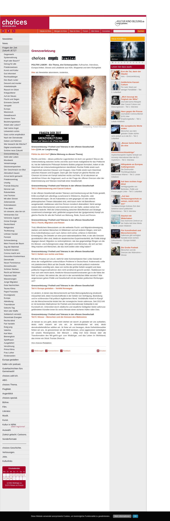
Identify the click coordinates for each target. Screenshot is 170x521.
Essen (47, 506)
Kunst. (5, 420)
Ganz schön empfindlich (14, 134)
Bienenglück (9, 336)
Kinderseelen (9, 356)
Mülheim (68, 509)
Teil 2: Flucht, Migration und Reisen (48, 223)
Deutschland (9, 224)
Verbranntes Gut (11, 215)
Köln (90, 506)
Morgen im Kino (60, 31)
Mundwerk (8, 160)
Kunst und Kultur (11, 70)
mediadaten (93, 499)
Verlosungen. (8, 452)
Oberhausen (83, 509)
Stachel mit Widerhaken (126, 217)
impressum (67, 499)
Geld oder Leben (11, 157)
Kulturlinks (7, 461)
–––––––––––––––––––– (14, 443)
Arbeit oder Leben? (12, 125)
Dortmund (73, 504)
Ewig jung (8, 327)
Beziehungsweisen (12, 122)
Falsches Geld (10, 275)
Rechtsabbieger (11, 77)
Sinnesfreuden (10, 266)
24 (17, 475)
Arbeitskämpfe (10, 86)
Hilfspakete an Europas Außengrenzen (132, 165)
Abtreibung (8, 301)
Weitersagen (39, 351)
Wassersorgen (10, 279)
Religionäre (9, 227)
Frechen (54, 506)
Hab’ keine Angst (11, 128)
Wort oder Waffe (11, 311)
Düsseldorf (82, 504)
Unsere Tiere (9, 118)
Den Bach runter (11, 80)
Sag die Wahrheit (11, 247)
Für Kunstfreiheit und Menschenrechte (131, 231)
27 (4, 478)
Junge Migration (11, 282)
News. (5, 43)
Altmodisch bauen (12, 173)
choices (53, 501)
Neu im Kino (75, 31)
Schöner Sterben (11, 269)
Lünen (61, 509)
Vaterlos (7, 330)
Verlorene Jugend (11, 218)
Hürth (85, 506)
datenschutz (77, 499)
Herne (79, 506)
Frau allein (8, 208)
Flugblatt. (6, 389)
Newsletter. (7, 39)
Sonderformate (9, 439)
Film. (4, 407)
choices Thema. (9, 384)
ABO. (4, 380)
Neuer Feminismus (12, 263)
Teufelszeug (9, 231)
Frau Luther (9, 353)
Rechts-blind (9, 320)
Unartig (7, 183)
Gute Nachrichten (11, 285)
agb (85, 499)
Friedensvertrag (11, 179)
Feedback (66, 351)
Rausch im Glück (11, 90)
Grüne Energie (10, 221)
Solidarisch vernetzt (12, 314)
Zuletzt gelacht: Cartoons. (14, 434)
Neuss (74, 509)
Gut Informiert (10, 73)
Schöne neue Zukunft (13, 150)
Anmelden (106, 31)
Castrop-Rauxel (61, 504)
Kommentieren (53, 351)
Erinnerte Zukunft (11, 102)
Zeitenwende (9, 202)
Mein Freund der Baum (14, 243)
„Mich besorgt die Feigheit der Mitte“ (129, 98)
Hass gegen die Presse (131, 111)
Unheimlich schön (11, 131)
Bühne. (5, 402)
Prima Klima (9, 349)
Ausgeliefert (9, 343)
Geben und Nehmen (13, 141)
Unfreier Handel (11, 234)
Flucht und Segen (11, 99)
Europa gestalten (10, 360)
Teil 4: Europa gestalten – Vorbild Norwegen (51, 288)
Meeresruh (8, 112)
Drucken (103, 351)
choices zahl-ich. (10, 376)
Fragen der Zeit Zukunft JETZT (16, 49)
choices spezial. (10, 398)
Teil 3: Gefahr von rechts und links (47, 254)
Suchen (141, 31)
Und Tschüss (9, 195)
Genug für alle (10, 64)
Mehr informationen (122, 516)
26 (24, 475)
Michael (115, 59)
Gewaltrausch (10, 115)
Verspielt (7, 105)
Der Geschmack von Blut (15, 170)
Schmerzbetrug (10, 240)
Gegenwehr (9, 54)
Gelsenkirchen (64, 506)
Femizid (7, 237)
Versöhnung (9, 346)
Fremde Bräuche (11, 186)
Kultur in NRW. (9, 424)
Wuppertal (81, 511)
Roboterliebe (9, 192)
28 (8, 478)
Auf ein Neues (10, 96)
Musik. (5, 415)
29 (11, 478)
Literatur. (6, 411)
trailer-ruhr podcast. (11, 364)
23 (14, 475)
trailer (68, 501)
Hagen (73, 506)
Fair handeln (9, 324)
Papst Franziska (11, 292)
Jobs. (4, 457)
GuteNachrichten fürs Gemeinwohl (12, 370)
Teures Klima (9, 288)
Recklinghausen (58, 511)
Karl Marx (8, 333)
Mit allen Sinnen (11, 199)
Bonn (52, 504)
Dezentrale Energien (13, 317)
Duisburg (90, 504)
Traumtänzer (9, 304)
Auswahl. (6, 430)
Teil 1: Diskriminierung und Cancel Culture (51, 188)
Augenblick (7, 393)
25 (21, 475)
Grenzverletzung (11, 154)
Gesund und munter (12, 83)
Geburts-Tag (9, 308)
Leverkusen (53, 509)
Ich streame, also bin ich (14, 211)
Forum (85, 31)
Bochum (46, 504)
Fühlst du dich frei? (40, 154)
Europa (7, 109)
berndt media (56, 499)
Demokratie (9, 259)
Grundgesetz (9, 295)
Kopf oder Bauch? (12, 61)
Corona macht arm (12, 253)
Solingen (69, 511)
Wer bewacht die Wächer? (15, 144)
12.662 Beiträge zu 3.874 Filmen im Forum (14, 484)
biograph (44, 501)
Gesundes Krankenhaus (14, 256)
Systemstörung (10, 57)
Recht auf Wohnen (12, 272)
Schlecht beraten (11, 250)
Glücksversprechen (12, 166)
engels (59, 501)
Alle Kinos (95, 31)
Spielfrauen (9, 340)
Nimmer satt (9, 189)
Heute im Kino (45, 31)
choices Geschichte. (12, 448)
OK (135, 516)
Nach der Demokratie (13, 138)
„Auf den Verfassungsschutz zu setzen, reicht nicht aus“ (131, 200)
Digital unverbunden (12, 147)
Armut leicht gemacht (13, 176)
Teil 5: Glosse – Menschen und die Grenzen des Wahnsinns (59, 317)
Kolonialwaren (10, 205)
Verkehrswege (10, 163)
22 (11, 475)
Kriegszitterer (9, 93)
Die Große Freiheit (129, 247)
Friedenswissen (11, 67)
